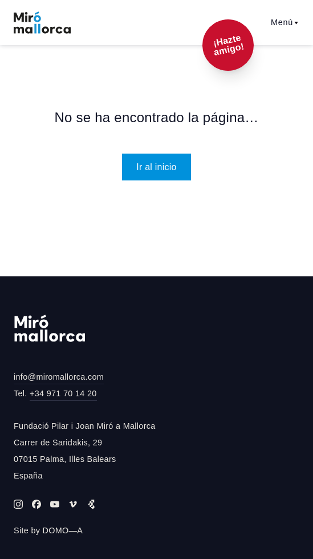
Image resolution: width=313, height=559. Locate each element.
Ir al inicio (156, 167)
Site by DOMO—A (48, 530)
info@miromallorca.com (59, 376)
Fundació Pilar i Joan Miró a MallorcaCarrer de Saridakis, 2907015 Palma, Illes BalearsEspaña (85, 450)
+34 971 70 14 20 (63, 393)
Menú (285, 22)
